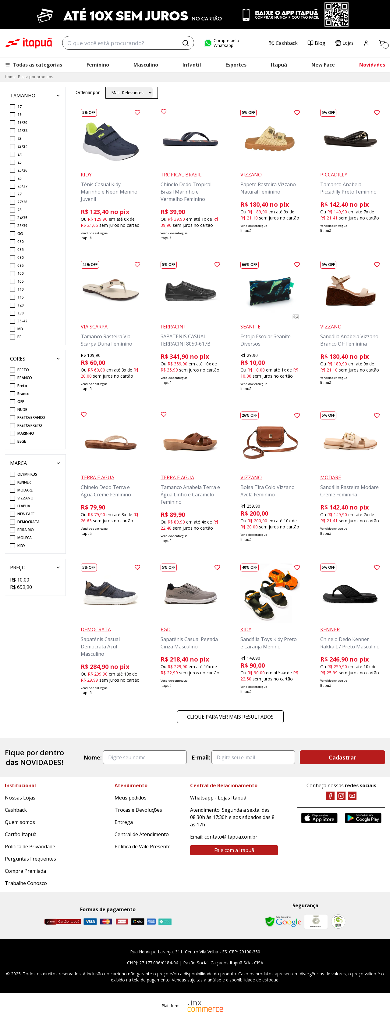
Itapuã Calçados (28, 43)
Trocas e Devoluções (138, 810)
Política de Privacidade (30, 846)
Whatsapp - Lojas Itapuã (218, 797)
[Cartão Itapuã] (62, 922)
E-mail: (201, 757)
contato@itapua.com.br (230, 836)
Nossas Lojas (20, 797)
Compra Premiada (25, 871)
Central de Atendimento (142, 834)
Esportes (235, 64)
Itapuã (279, 64)
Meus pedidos (131, 797)
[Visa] (90, 921)
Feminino (98, 64)
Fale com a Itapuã (234, 850)
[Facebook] (330, 796)
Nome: (92, 757)
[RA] (338, 921)
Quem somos (20, 822)
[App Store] (319, 818)
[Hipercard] (122, 921)
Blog (316, 43)
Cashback (283, 43)
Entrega (124, 822)
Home (10, 76)
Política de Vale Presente (143, 846)
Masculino (145, 64)
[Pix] (165, 921)
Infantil (192, 64)
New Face (323, 64)
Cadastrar (342, 757)
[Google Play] (363, 818)
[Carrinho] (382, 43)
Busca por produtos (35, 76)
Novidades (372, 64)
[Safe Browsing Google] (283, 921)
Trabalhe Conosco (26, 883)
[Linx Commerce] (205, 1006)
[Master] (106, 921)
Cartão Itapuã (21, 834)
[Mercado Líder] (316, 921)
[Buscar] (185, 43)
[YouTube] (352, 796)
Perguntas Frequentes (30, 858)
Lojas (344, 43)
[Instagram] (341, 796)
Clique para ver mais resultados (230, 716)
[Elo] (137, 921)
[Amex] (151, 921)
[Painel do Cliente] (366, 43)
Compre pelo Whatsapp (221, 43)
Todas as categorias (33, 64)
